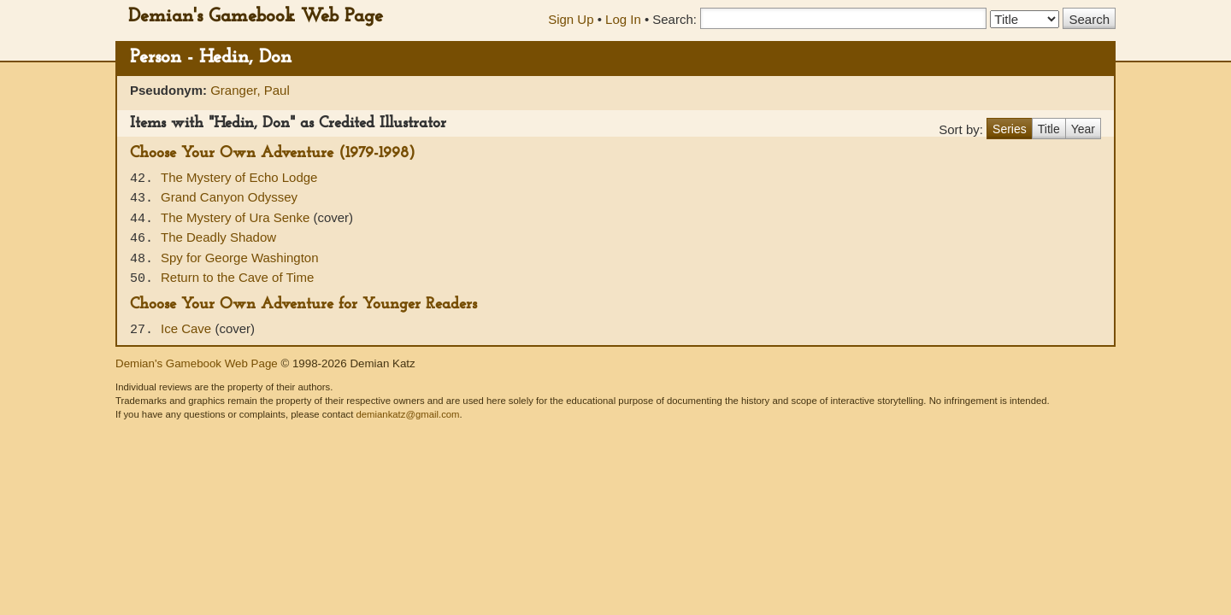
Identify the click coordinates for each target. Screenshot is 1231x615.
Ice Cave (188, 328)
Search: (674, 19)
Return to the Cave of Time (237, 277)
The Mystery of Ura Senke (237, 217)
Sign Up (570, 19)
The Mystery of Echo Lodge (239, 177)
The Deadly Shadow (218, 237)
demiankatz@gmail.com (407, 414)
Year (1083, 129)
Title (1049, 129)
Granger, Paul (250, 90)
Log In (623, 19)
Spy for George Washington (240, 257)
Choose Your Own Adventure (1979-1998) (272, 153)
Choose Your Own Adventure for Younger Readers (303, 304)
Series (1009, 129)
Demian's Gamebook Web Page (255, 16)
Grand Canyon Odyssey (229, 197)
